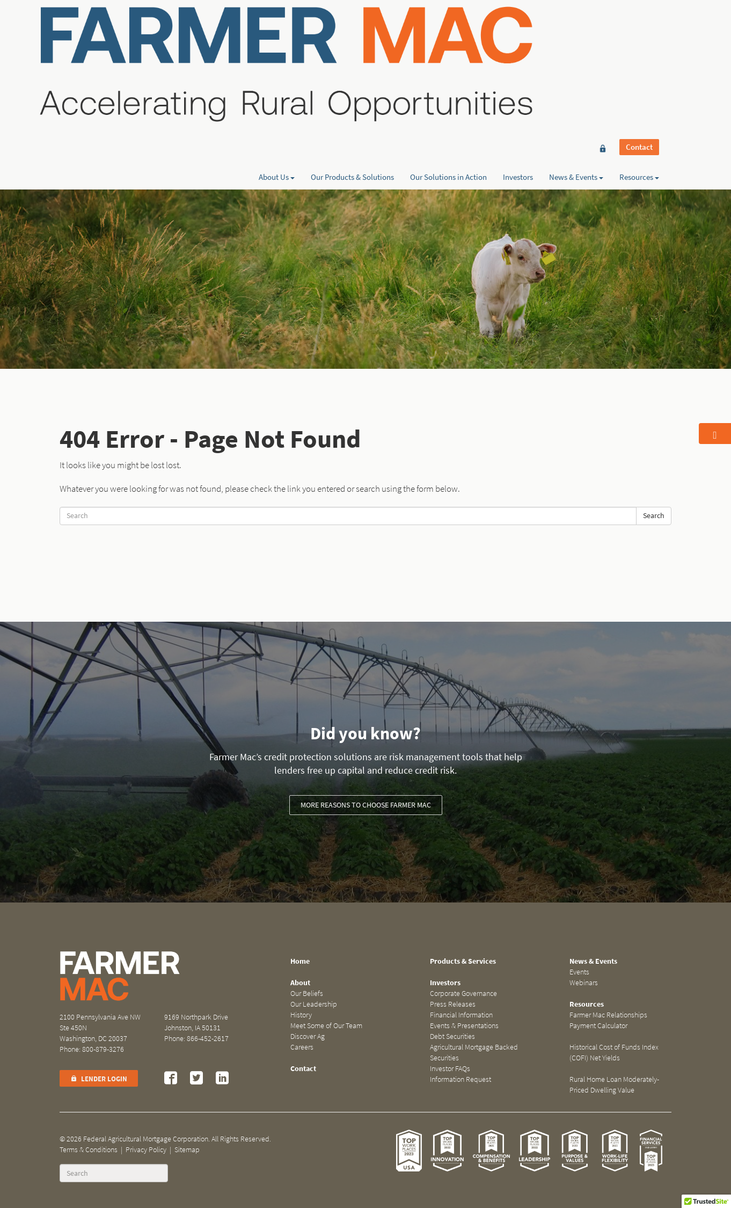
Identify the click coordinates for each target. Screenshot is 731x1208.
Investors (518, 46)
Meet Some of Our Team (326, 1026)
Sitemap (187, 1150)
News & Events (576, 46)
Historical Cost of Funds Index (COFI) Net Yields (614, 1052)
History (301, 1015)
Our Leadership (313, 1004)
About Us (277, 46)
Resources (639, 46)
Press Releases (453, 1004)
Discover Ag (307, 1036)
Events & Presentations (464, 1026)
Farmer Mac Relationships (608, 1015)
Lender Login (98, 1078)
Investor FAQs (450, 1069)
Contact (639, 28)
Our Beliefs (306, 993)
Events (579, 972)
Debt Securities (452, 1036)
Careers (301, 1047)
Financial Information (461, 1015)
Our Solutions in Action (448, 46)
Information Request (460, 1079)
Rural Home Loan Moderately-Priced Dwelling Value (614, 1084)
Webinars (583, 983)
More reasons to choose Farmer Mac (366, 805)
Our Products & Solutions (352, 46)
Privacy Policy (146, 1150)
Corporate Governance (463, 993)
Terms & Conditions (89, 1150)
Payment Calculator (598, 1026)
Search (653, 516)
